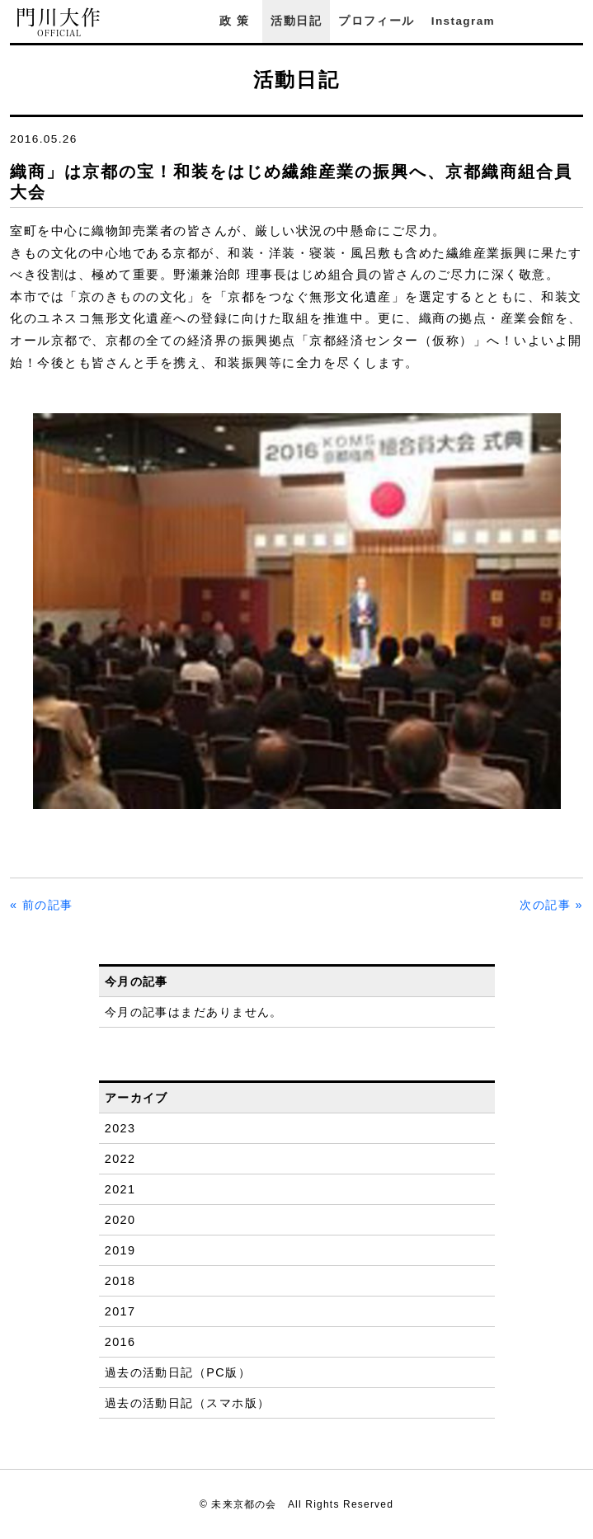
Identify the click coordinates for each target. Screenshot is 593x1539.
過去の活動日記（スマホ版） (188, 1403)
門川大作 (59, 22)
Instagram (463, 21)
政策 (236, 21)
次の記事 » (551, 904)
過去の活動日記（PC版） (178, 1372)
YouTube (575, 21)
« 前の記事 (41, 904)
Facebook (529, 21)
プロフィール (376, 21)
